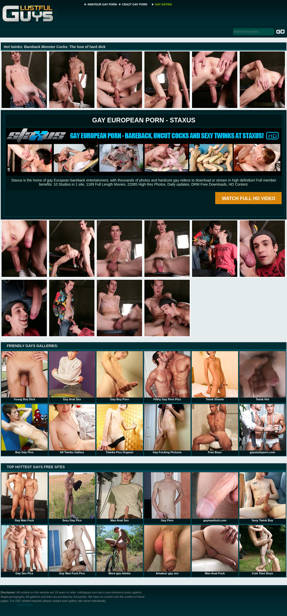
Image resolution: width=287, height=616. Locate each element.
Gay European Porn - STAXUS (143, 120)
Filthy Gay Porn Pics (167, 376)
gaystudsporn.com (262, 429)
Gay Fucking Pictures (167, 429)
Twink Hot (262, 376)
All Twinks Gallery (72, 429)
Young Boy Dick (24, 376)
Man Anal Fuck (215, 550)
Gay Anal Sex (72, 376)
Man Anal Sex (119, 497)
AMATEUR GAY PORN (102, 4)
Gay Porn (167, 497)
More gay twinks (119, 550)
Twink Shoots (215, 376)
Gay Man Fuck (24, 497)
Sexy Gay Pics (72, 497)
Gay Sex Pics (24, 550)
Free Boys (215, 429)
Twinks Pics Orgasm (119, 429)
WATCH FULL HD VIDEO (248, 198)
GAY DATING (163, 4)
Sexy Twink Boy (262, 497)
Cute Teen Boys (262, 550)
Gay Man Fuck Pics (72, 550)
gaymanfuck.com (215, 497)
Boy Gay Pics (24, 429)
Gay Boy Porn (119, 376)
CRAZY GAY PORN (134, 4)
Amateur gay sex (167, 550)
